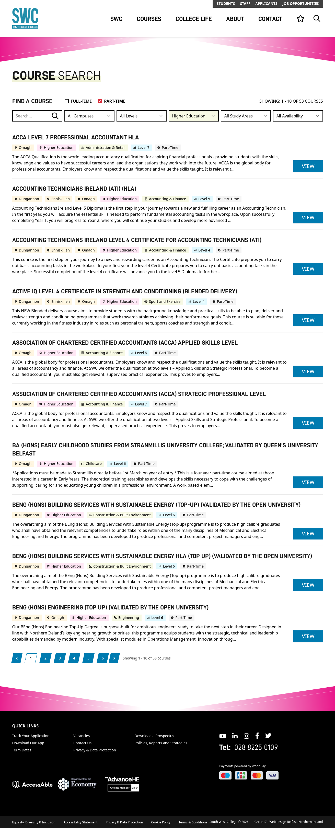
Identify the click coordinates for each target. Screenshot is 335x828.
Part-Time (114, 101)
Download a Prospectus (154, 735)
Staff (245, 3)
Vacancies (81, 735)
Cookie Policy (161, 822)
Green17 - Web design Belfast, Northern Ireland (289, 822)
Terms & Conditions (193, 822)
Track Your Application (31, 735)
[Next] (114, 658)
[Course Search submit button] (55, 116)
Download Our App (28, 742)
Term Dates (21, 750)
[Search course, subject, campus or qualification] (37, 116)
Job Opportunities (301, 3)
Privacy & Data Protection (94, 750)
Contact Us (82, 742)
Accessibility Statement (81, 822)
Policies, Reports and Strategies (161, 742)
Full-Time (81, 101)
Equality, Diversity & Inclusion (34, 822)
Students (226, 3)
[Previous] (16, 658)
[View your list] (300, 18)
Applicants (266, 3)
